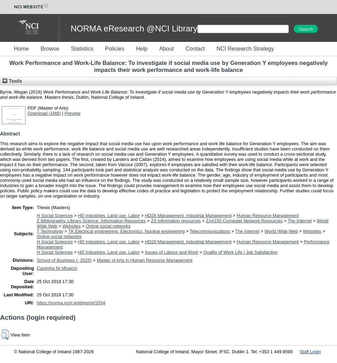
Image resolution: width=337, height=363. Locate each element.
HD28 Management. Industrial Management (188, 215)
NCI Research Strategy (245, 49)
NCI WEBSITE (31, 6)
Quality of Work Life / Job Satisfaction (240, 252)
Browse (50, 49)
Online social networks (108, 226)
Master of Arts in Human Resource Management (144, 260)
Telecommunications (210, 231)
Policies (114, 49)
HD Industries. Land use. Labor (109, 215)
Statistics (82, 49)
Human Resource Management (268, 215)
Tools (12, 81)
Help (141, 49)
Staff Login (310, 351)
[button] (5, 334)
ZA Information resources (176, 220)
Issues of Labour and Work (171, 252)
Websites (72, 226)
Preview (73, 113)
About (166, 49)
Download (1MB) (44, 113)
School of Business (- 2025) (64, 260)
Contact (195, 49)
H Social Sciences (55, 215)
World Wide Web (281, 231)
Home (21, 49)
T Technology (50, 231)
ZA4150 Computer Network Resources (244, 220)
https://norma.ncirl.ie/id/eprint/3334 (71, 302)
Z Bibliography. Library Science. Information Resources (91, 220)
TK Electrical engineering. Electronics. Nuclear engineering (126, 231)
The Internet (300, 220)
